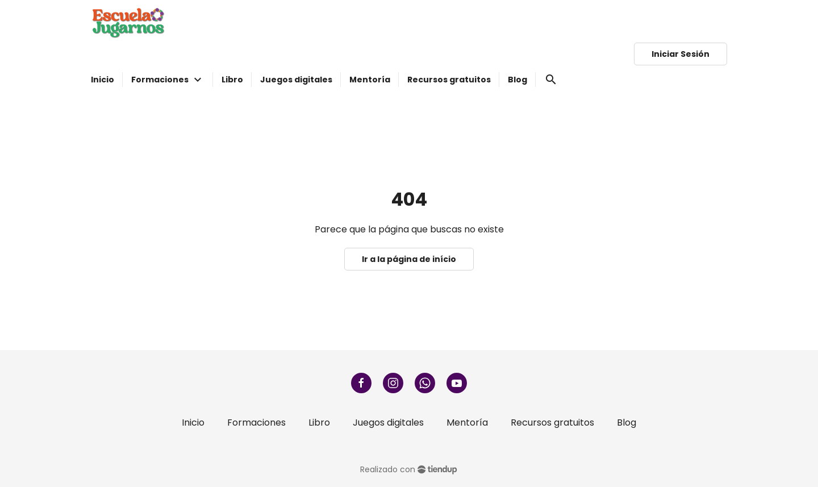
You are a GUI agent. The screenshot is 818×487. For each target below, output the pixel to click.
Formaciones (256, 422)
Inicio (193, 422)
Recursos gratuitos (552, 422)
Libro (319, 422)
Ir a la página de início (409, 259)
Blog (626, 422)
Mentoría (467, 422)
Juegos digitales (388, 422)
